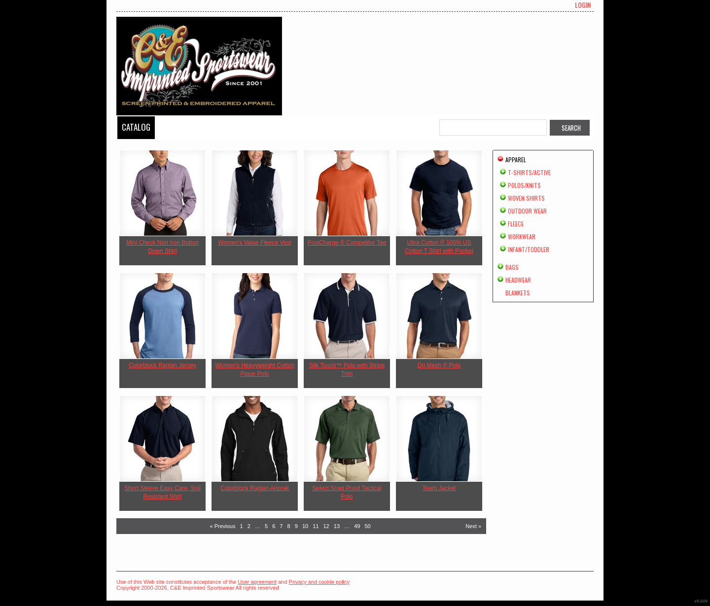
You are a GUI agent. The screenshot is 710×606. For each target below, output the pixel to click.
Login (583, 5)
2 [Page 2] (249, 526)
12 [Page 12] (326, 526)
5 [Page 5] (266, 526)
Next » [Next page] (473, 526)
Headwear (518, 280)
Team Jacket (439, 488)
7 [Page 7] (281, 526)
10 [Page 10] (305, 526)
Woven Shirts (526, 198)
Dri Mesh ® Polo (439, 365)
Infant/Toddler (528, 249)
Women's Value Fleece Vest (254, 242)
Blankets (517, 292)
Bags (512, 267)
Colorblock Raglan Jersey (162, 365)
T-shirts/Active (529, 172)
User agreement (257, 582)
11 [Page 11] (316, 526)
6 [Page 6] (273, 526)
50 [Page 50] (368, 526)
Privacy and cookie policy (319, 582)
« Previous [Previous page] (222, 526)
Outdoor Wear (527, 211)
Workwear (521, 236)
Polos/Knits (524, 185)
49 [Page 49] (357, 526)
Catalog (136, 127)
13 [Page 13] (337, 526)
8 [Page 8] (288, 526)
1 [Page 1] (241, 526)
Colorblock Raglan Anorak (254, 488)
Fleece (516, 223)
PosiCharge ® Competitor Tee (347, 242)
